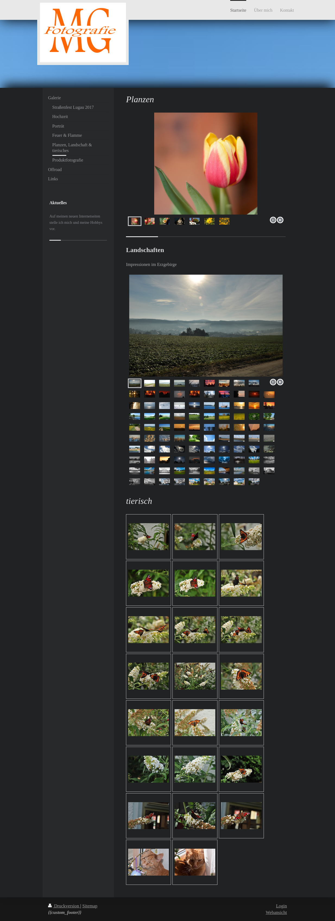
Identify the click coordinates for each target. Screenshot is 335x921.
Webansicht (276, 912)
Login (281, 905)
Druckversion (64, 905)
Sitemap (89, 905)
